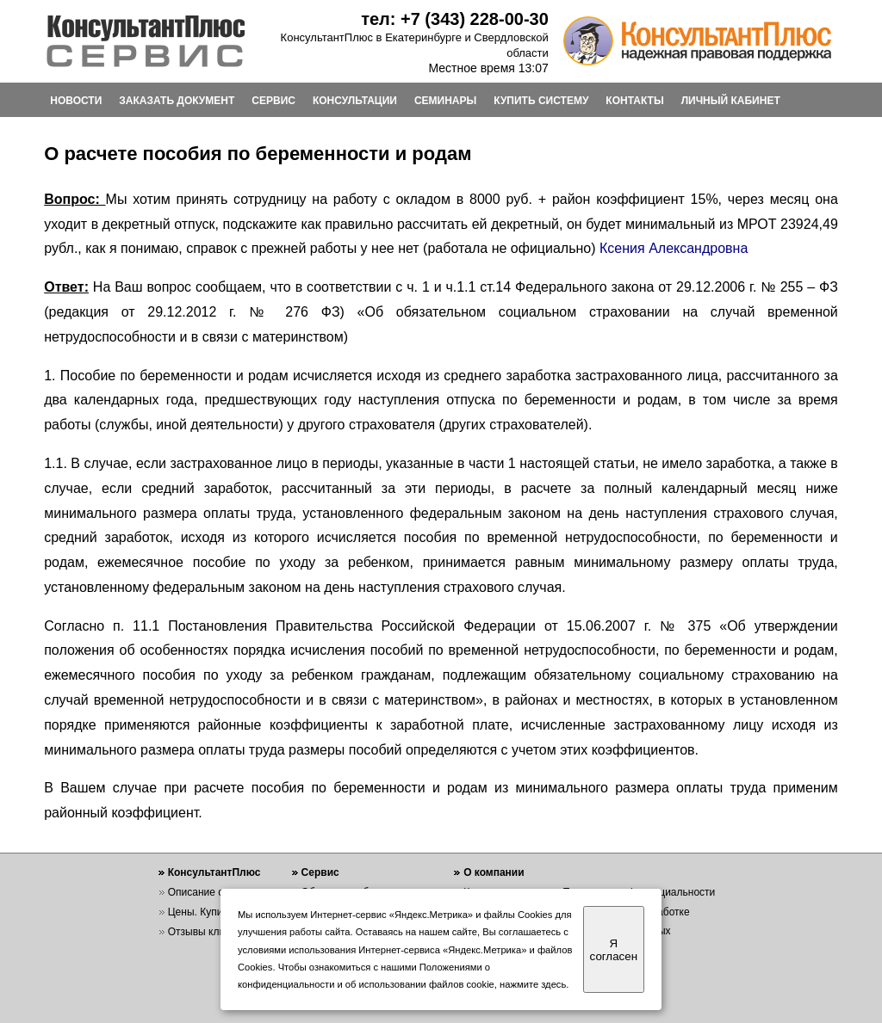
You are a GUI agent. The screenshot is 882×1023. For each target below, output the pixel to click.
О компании (494, 872)
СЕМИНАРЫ (445, 101)
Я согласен (613, 950)
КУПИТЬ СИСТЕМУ (541, 101)
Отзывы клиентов (210, 932)
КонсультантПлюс (214, 872)
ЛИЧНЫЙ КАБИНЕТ (730, 101)
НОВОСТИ (76, 101)
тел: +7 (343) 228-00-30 (455, 18)
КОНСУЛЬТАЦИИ (355, 101)
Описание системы (213, 892)
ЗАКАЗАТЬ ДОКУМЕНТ (176, 101)
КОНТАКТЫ (634, 101)
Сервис (320, 872)
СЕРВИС (273, 101)
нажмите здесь (533, 984)
